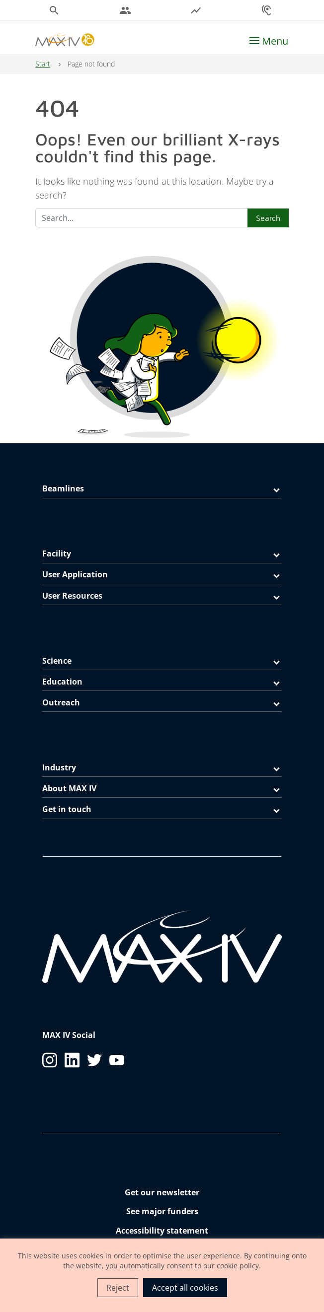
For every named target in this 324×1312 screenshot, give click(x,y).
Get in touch (66, 809)
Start (42, 64)
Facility (56, 553)
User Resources (72, 595)
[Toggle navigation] (269, 41)
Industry (59, 767)
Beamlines (63, 488)
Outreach (61, 702)
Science (57, 660)
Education (62, 681)
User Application (75, 574)
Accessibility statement (162, 1230)
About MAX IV (69, 788)
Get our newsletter (162, 1192)
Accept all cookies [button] (185, 1287)
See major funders (162, 1211)
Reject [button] (117, 1287)
